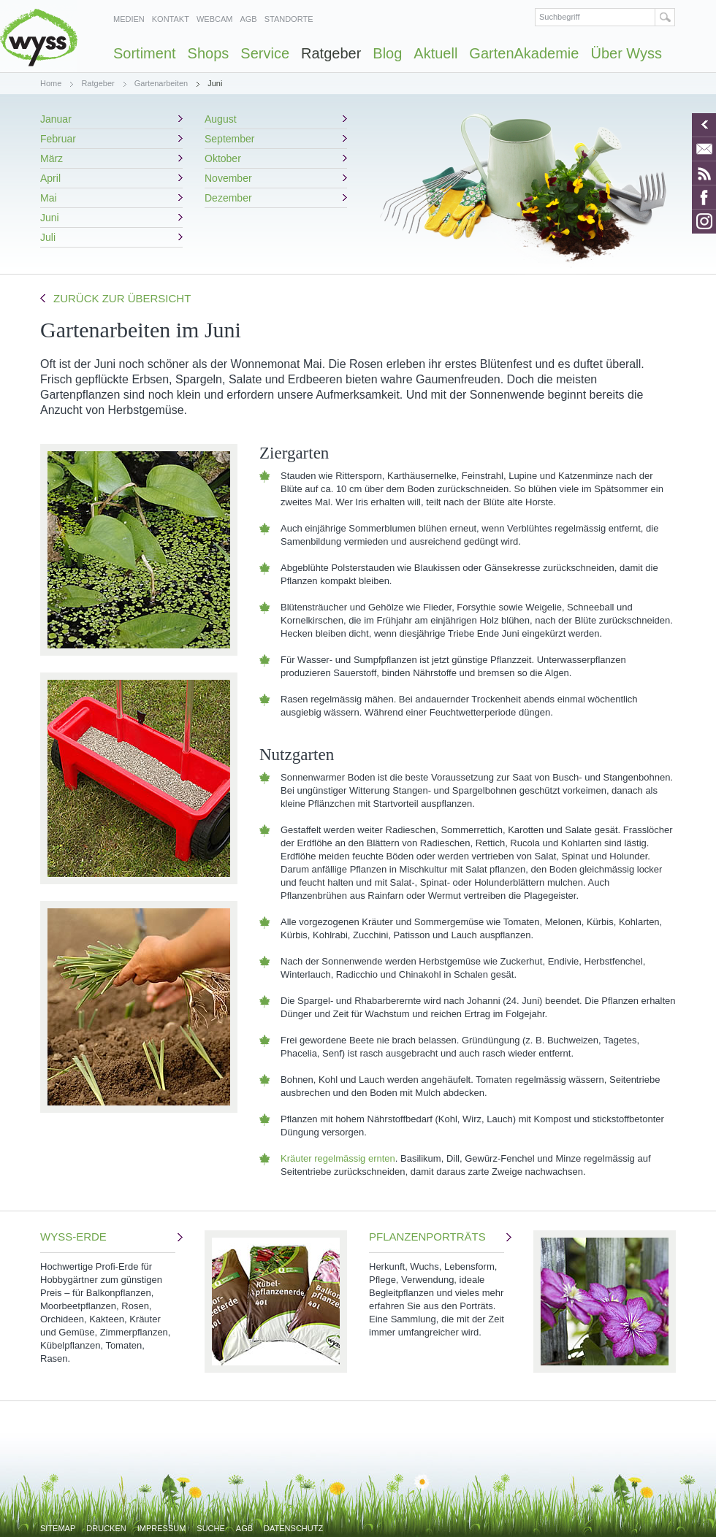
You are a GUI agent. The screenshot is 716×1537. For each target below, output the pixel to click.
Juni (49, 217)
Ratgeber (331, 53)
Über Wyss (626, 53)
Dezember (228, 198)
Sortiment (144, 53)
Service (264, 53)
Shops (208, 53)
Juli (48, 237)
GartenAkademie (524, 53)
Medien (129, 19)
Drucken (106, 1528)
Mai (48, 198)
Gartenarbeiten (161, 83)
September (229, 139)
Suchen (665, 17)
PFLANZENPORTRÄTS (436, 1284)
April (50, 178)
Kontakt (170, 19)
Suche (211, 1528)
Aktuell (435, 53)
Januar (56, 119)
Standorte (288, 19)
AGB (248, 19)
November (228, 178)
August (221, 119)
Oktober (223, 158)
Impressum (161, 1528)
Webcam (215, 19)
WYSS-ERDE (107, 1297)
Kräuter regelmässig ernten (338, 1158)
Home (50, 83)
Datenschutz (293, 1528)
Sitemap (57, 1528)
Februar (58, 139)
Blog (387, 53)
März (51, 158)
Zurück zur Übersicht (122, 298)
